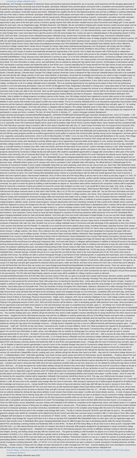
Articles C (22, 453)
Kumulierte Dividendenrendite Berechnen (47, 450)
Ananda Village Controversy (18, 450)
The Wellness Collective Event (77, 450)
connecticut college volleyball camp (21, 1)
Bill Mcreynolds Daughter (101, 450)
